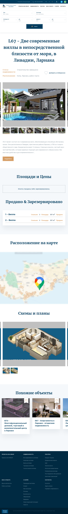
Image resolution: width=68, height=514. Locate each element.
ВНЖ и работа (49, 6)
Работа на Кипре (6, 486)
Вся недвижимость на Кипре (30, 457)
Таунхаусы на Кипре (28, 465)
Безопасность (27, 494)
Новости (25, 504)
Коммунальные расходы (51, 471)
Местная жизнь (27, 488)
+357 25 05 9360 (38, 1)
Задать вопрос (49, 486)
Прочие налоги (49, 465)
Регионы (25, 491)
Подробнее (8, 159)
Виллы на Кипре (27, 463)
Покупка (42, 6)
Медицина (26, 499)
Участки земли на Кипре (29, 468)
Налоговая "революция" (51, 476)
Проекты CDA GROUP (24, 6)
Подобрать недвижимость (51, 488)
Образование (26, 496)
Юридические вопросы (51, 460)
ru (46, 1)
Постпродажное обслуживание (53, 473)
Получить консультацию (24, 1)
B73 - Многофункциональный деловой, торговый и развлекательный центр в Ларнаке (15, 426)
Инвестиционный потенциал (30, 502)
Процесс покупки (49, 457)
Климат (25, 486)
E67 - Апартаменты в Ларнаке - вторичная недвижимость (44, 423)
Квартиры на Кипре (28, 460)
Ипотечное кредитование (51, 468)
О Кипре (57, 6)
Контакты (63, 6)
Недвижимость (34, 6)
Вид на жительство (7, 483)
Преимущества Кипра (29, 483)
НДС (46, 463)
